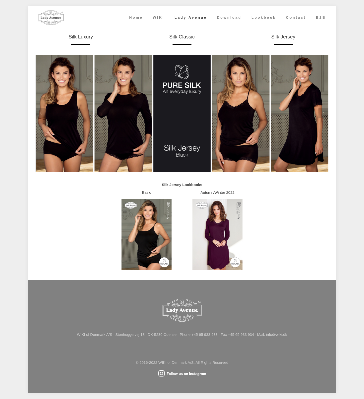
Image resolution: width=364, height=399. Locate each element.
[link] (146, 234)
